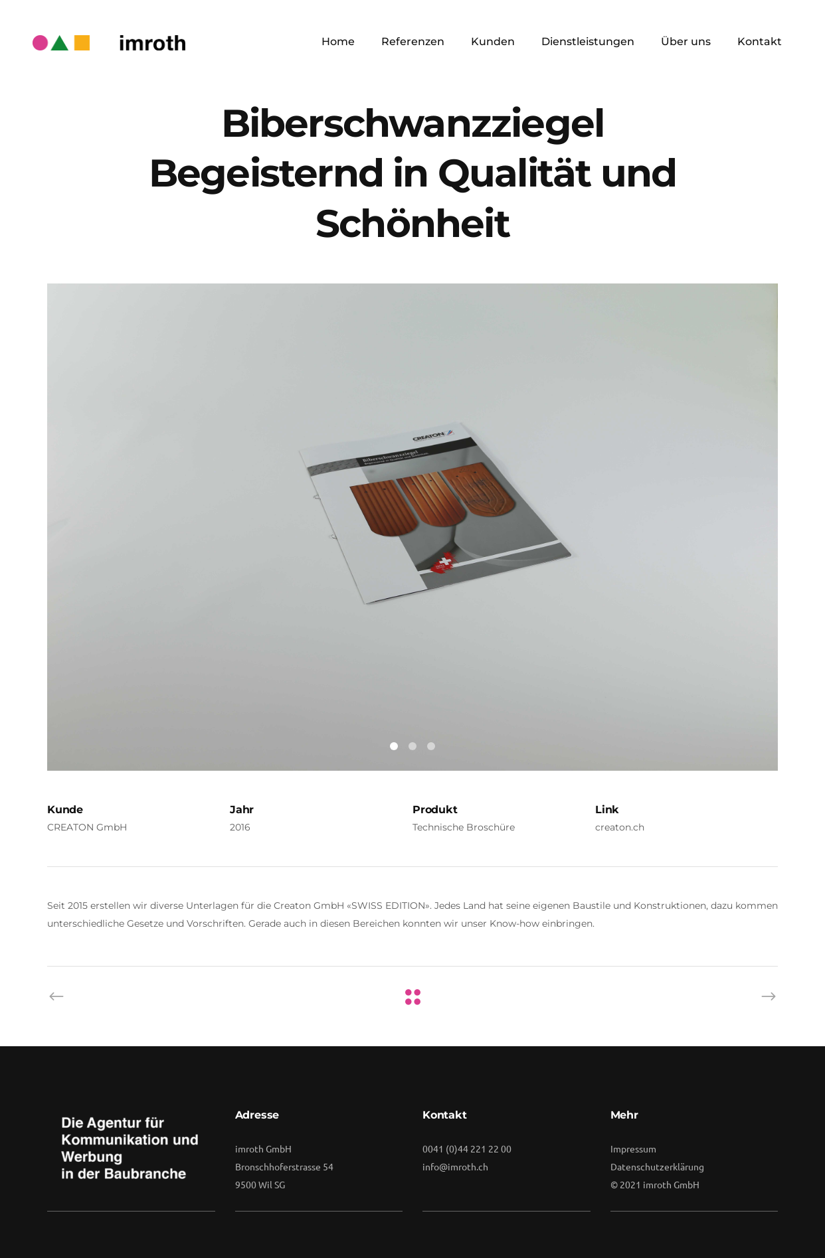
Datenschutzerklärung (657, 1166)
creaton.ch (619, 827)
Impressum (633, 1148)
